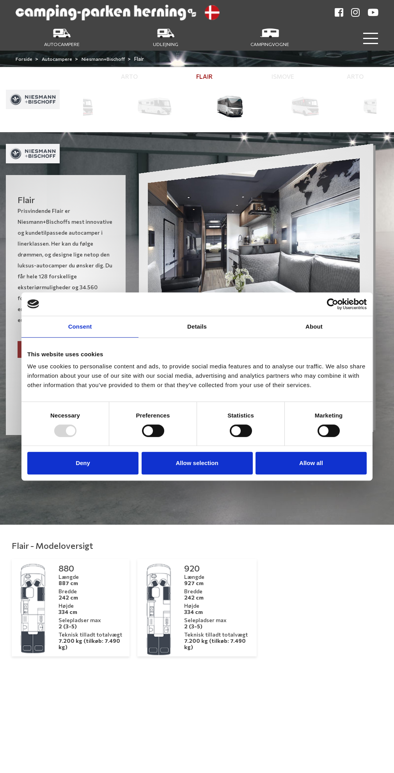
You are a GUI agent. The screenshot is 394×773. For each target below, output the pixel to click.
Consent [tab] (80, 326)
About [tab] (314, 326)
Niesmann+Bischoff (104, 59)
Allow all (311, 463)
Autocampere (57, 59)
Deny (83, 463)
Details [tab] (197, 326)
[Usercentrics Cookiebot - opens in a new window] (332, 304)
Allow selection (197, 463)
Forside (24, 59)
